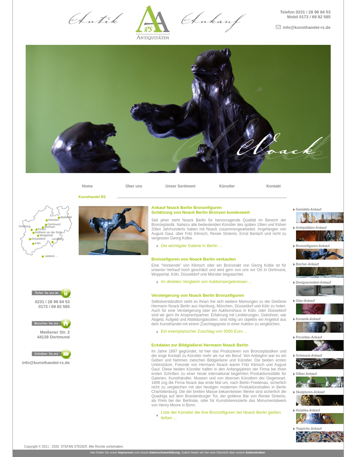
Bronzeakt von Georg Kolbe (249, 265)
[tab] (219, 246)
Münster (53, 219)
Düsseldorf (39, 238)
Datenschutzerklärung (164, 452)
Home (87, 186)
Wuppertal (46, 235)
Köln (38, 243)
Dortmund (54, 224)
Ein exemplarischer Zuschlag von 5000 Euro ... (204, 331)
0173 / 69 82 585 (315, 16)
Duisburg (25, 226)
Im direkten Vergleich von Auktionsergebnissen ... (206, 281)
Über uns (134, 186)
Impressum (125, 452)
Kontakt (273, 186)
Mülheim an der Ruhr (48, 232)
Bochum (50, 226)
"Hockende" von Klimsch (183, 265)
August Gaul (162, 233)
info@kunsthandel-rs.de (306, 27)
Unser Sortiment (180, 186)
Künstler (227, 186)
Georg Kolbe (181, 238)
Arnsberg (58, 239)
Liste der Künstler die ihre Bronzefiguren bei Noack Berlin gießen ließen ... (221, 415)
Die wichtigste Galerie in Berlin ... (191, 245)
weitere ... (51, 256)
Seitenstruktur (255, 452)
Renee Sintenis (223, 233)
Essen (42, 229)
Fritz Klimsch (196, 233)
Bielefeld (66, 217)
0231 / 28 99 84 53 (313, 12)
